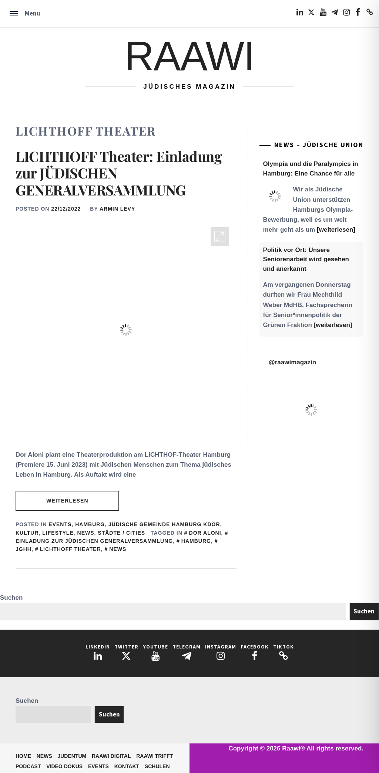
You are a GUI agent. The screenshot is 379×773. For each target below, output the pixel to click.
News (85, 533)
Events (59, 524)
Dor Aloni (205, 533)
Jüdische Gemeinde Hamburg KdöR (164, 524)
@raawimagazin (292, 362)
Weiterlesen (67, 501)
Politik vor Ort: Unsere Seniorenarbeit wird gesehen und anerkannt (306, 259)
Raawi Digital (111, 756)
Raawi (189, 56)
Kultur (27, 533)
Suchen (11, 597)
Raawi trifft (154, 756)
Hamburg (90, 524)
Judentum (71, 756)
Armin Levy (117, 209)
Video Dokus (64, 766)
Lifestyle (57, 533)
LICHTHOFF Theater (70, 549)
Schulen (157, 766)
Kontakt (126, 766)
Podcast (28, 766)
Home (23, 756)
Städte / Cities (121, 533)
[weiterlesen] (336, 229)
